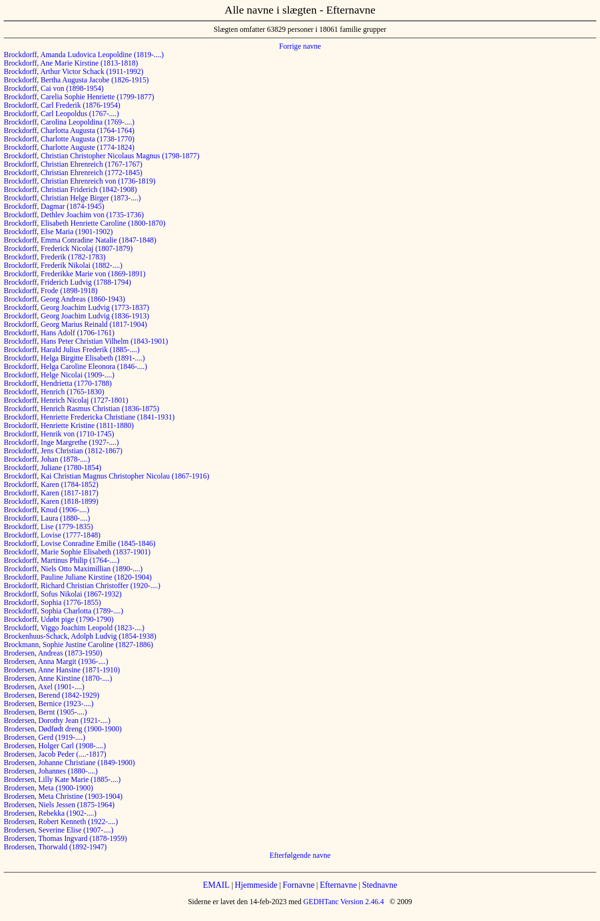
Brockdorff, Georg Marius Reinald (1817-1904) (75, 324)
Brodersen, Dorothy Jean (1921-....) (57, 720)
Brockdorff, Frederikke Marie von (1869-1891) (74, 274)
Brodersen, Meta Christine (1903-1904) (63, 796)
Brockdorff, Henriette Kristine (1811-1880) (69, 425)
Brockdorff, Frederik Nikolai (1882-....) (63, 265)
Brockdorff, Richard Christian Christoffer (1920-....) (82, 585)
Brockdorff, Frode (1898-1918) (51, 291)
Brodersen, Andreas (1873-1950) (53, 653)
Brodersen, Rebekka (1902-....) (50, 813)
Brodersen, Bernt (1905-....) (45, 712)
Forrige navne (300, 46)
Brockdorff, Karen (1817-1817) (51, 493)
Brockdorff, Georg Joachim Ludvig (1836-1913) (76, 316)
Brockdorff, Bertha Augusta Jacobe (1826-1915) (76, 80)
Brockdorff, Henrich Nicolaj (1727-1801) (66, 400)
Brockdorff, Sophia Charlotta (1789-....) (63, 611)
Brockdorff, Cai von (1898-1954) (54, 88)
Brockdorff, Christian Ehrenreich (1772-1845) (73, 173)
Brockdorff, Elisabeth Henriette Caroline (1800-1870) (84, 223)
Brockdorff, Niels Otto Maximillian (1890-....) (73, 569)
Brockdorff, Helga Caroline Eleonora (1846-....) (75, 366)
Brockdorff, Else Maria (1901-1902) (58, 232)
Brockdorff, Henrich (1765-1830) (54, 392)
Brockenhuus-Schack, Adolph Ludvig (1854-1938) (80, 636)
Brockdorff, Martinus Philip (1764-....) (62, 560)
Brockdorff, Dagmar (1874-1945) (54, 206)
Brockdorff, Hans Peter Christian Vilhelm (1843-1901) (86, 341)
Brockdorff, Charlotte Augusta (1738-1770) (69, 139)
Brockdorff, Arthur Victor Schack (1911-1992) (73, 71)
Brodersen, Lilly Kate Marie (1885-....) (62, 779)
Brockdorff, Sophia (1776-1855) (52, 602)
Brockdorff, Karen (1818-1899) (51, 501)
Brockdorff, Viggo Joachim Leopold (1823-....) (74, 628)
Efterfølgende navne (300, 855)
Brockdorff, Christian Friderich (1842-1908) (70, 189)
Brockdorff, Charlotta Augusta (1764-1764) (69, 130)
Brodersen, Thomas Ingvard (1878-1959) (65, 838)
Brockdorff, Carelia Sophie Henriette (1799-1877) (79, 97)
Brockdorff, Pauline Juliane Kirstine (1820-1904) (78, 577)
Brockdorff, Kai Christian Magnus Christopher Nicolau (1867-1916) (106, 476)
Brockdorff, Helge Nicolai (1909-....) (59, 375)
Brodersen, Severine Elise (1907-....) (58, 830)
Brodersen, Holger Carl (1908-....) (55, 746)
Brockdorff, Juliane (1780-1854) (52, 468)
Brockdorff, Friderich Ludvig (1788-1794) (67, 282)
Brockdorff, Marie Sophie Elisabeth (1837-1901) (77, 552)
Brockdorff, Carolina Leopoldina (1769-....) (69, 122)
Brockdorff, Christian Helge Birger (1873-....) (72, 198)
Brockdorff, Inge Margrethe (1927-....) (61, 442)
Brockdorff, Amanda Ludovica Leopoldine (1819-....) (84, 55)
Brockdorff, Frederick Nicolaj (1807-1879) (68, 248)
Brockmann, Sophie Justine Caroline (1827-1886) (78, 644)
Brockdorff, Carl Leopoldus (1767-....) (61, 114)
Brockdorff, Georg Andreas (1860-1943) (64, 299)
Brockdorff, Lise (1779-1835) (48, 526)
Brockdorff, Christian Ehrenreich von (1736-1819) (80, 181)
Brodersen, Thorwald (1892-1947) (55, 847)
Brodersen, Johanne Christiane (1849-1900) (69, 762)
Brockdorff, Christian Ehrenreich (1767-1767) (73, 164)
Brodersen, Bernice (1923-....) (49, 703)
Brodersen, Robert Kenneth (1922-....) (61, 821)
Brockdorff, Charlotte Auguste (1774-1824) (69, 147)
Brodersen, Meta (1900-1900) (48, 788)
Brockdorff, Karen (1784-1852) (51, 484)
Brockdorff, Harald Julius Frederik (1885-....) (72, 350)
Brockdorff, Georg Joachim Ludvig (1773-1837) (76, 307)
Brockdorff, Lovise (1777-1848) (52, 535)
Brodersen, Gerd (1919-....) (44, 737)
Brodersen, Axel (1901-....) (44, 687)
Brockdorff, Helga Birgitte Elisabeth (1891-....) (74, 358)
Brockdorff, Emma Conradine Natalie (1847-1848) (80, 240)
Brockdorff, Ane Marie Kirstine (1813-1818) (71, 63)
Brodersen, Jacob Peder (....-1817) (55, 754)
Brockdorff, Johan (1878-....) (47, 459)
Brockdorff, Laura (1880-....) (47, 518)
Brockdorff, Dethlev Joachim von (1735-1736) (74, 215)
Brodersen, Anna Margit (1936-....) (56, 661)
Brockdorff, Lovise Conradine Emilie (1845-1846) (80, 543)
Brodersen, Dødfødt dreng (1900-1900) (63, 729)
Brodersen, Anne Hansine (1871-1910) (62, 670)
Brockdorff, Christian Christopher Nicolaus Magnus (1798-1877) (101, 156)
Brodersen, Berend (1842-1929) (51, 695)
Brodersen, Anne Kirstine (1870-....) (58, 678)
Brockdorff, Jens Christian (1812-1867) (63, 451)
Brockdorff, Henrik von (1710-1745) (59, 434)
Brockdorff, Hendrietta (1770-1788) (58, 383)
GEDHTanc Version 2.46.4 (342, 902)
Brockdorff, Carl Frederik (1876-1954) (62, 105)
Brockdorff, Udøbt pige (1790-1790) (58, 619)
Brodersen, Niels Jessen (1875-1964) (59, 805)
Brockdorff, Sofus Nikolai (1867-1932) (62, 594)
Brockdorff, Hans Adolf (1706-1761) (59, 333)
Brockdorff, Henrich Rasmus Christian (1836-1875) (81, 409)
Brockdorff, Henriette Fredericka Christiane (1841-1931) (89, 417)
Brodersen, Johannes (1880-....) (51, 771)
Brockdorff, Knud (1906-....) (46, 510)
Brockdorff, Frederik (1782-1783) (54, 257)
